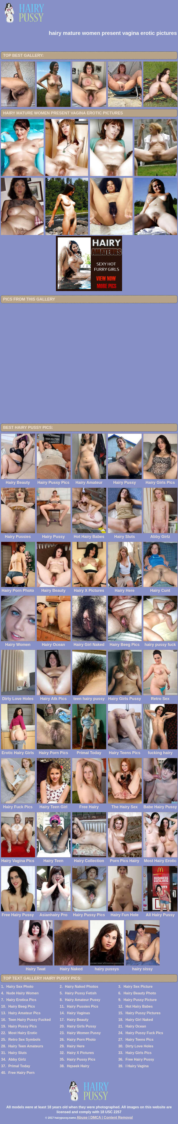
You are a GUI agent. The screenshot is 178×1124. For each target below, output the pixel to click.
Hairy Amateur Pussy (82, 1000)
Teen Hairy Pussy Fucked (29, 1020)
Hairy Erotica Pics (21, 1000)
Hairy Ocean (136, 1026)
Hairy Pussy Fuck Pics (144, 1033)
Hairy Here (76, 1046)
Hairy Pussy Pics (22, 1026)
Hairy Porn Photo (81, 1039)
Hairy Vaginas (78, 1013)
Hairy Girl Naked (139, 1020)
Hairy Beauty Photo (140, 993)
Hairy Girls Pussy (81, 1026)
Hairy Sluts (17, 1053)
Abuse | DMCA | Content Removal (105, 1117)
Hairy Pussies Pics (82, 1006)
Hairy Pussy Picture (140, 1000)
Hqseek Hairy (78, 1066)
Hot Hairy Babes (139, 1006)
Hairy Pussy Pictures (143, 1013)
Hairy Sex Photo (19, 986)
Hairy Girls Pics (139, 1053)
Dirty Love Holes (139, 1046)
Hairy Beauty (78, 1020)
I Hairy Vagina (137, 1066)
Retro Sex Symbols (24, 1039)
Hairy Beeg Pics (21, 1006)
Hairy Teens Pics (140, 1039)
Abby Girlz (17, 1059)
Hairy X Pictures (80, 1053)
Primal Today (19, 1066)
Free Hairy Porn (21, 1073)
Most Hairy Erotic (22, 1033)
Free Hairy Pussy (140, 1059)
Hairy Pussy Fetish (80, 993)
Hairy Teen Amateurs (25, 1046)
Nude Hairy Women (22, 993)
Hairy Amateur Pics (24, 1013)
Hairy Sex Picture (138, 986)
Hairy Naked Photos (81, 986)
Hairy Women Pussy (84, 1033)
